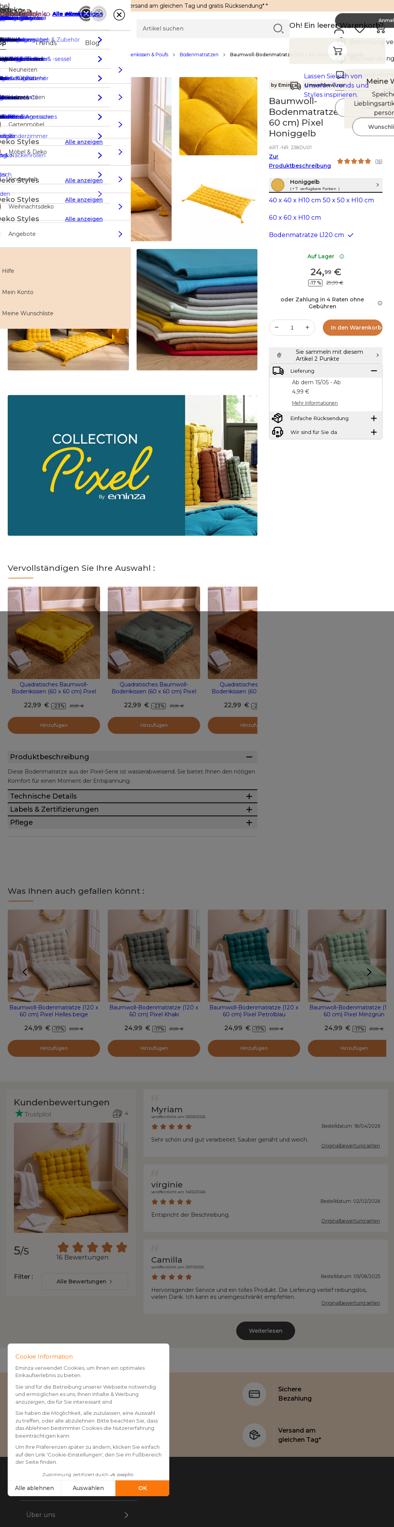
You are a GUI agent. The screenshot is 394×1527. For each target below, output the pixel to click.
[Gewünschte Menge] (292, 344)
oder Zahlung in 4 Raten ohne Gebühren (331, 319)
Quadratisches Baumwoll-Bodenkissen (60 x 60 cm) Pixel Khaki (154, 691)
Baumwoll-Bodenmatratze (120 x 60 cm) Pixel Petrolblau (254, 1068)
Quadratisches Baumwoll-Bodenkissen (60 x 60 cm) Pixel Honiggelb (54, 691)
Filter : (23, 1334)
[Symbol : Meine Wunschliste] (378, 101)
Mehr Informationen (315, 444)
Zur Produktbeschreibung (300, 161)
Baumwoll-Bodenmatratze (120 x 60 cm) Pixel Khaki (154, 1068)
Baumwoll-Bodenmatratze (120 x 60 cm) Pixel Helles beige (53, 1068)
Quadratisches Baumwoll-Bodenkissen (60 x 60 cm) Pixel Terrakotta (254, 691)
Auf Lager (325, 272)
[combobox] (84, 1339)
